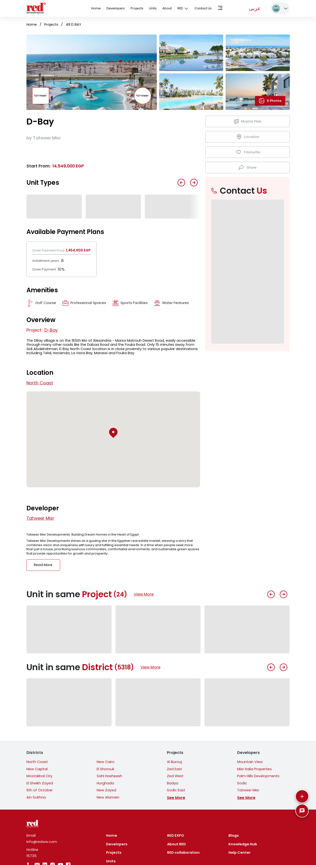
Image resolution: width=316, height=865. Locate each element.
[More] (302, 796)
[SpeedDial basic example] (302, 810)
